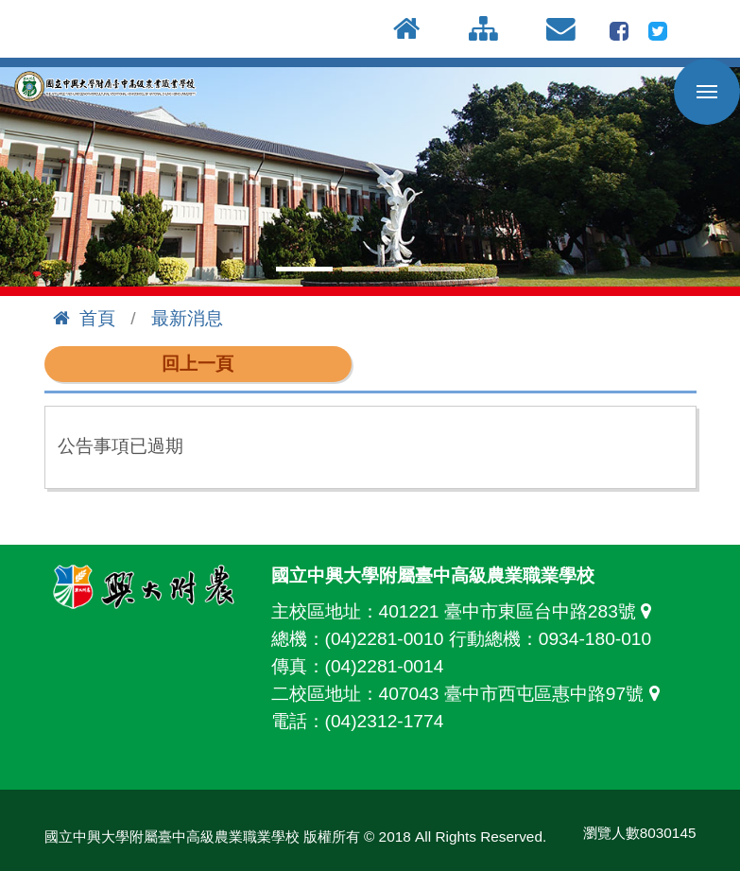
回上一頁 (197, 364)
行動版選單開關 (707, 95)
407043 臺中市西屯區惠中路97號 (524, 694)
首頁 (84, 318)
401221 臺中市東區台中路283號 (520, 611)
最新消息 (187, 318)
